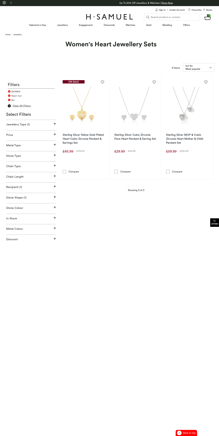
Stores (209, 10)
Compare (74, 171)
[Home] (109, 17)
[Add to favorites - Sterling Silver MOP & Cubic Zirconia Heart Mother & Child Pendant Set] (206, 82)
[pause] (4, 3)
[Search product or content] (171, 17)
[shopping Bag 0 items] (207, 17)
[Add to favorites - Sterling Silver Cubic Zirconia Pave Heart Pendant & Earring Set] (154, 82)
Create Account (177, 10)
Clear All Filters (19, 105)
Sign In (162, 10)
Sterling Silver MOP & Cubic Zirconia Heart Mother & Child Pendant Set (184, 138)
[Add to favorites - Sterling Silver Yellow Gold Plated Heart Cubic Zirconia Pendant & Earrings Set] (102, 82)
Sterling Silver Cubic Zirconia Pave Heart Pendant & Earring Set (135, 136)
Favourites (197, 10)
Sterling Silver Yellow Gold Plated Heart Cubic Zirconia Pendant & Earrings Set (83, 138)
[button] (11, 3)
